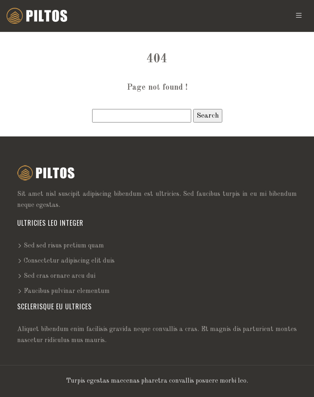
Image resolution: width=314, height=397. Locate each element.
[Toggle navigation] (299, 15)
